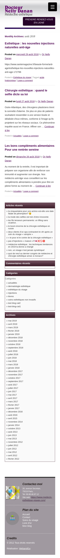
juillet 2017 (13, 388)
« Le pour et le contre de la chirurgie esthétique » (30, 237)
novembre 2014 (15, 422)
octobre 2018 (14, 344)
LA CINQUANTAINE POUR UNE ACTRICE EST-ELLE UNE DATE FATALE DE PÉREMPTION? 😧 (31, 212)
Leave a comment (25, 80)
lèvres (11, 296)
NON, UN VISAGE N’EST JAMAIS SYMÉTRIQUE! (26, 250)
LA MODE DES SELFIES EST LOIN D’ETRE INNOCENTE (28, 217)
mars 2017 (13, 401)
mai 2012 (12, 452)
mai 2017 (12, 395)
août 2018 (12, 351)
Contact (26, 517)
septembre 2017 (15, 381)
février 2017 (13, 405)
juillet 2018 (13, 354)
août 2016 (12, 415)
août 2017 (12, 384)
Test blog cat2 (14, 303)
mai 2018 (12, 361)
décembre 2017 (15, 371)
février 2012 (13, 459)
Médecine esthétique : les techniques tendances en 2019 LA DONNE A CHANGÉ (30, 245)
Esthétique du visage (22, 77)
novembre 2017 (15, 374)
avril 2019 (12, 324)
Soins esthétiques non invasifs (22, 299)
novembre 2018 (15, 341)
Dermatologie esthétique (19, 286)
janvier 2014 (14, 425)
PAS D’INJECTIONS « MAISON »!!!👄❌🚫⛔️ (26, 241)
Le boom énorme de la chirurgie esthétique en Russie (29, 227)
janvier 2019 (14, 334)
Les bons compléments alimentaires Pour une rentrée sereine (29, 147)
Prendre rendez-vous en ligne (39, 21)
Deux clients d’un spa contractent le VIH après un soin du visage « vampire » (30, 233)
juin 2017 (12, 391)
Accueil (26, 514)
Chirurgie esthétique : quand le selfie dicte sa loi (26, 92)
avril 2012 (12, 455)
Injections (12, 293)
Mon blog (27, 526)
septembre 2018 (15, 347)
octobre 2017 (14, 378)
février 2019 (13, 331)
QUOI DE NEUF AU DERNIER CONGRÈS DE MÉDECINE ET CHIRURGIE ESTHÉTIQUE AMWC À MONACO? (30, 254)
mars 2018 (13, 364)
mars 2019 (13, 327)
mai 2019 (12, 320)
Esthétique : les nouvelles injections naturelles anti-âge (29, 45)
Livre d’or (27, 523)
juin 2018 (12, 358)
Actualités (17, 136)
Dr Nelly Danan (45, 101)
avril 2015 (12, 418)
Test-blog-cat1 (14, 306)
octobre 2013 (14, 428)
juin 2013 (12, 435)
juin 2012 (12, 448)
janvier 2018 (14, 368)
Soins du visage (30, 520)
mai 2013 (12, 438)
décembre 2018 (15, 337)
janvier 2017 (14, 408)
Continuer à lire (43, 186)
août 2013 (12, 432)
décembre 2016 (15, 411)
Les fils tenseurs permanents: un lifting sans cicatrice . (28, 221)
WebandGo (25, 548)
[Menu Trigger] (52, 6)
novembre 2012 (15, 442)
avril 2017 (12, 398)
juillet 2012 (13, 445)
